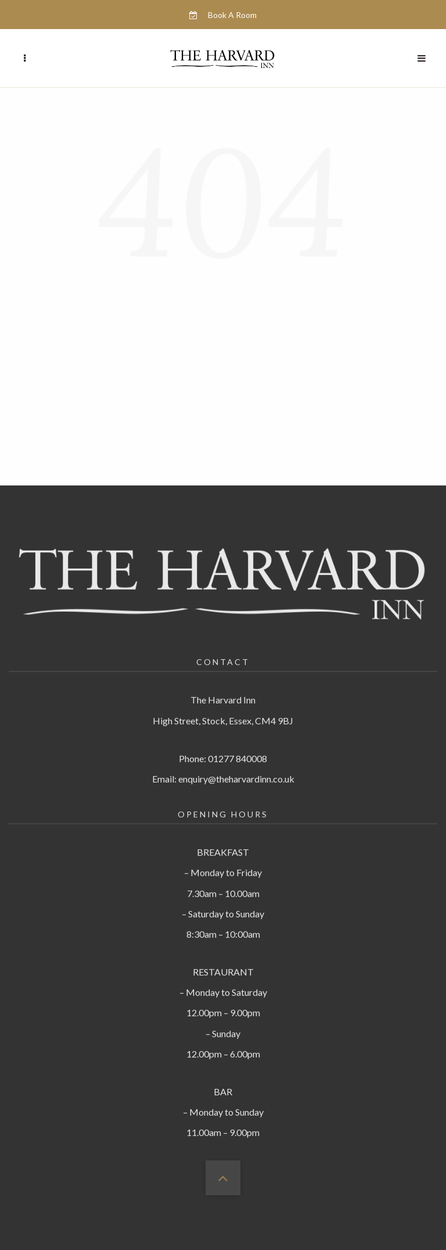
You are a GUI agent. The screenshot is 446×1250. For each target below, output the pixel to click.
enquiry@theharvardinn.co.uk (236, 766)
